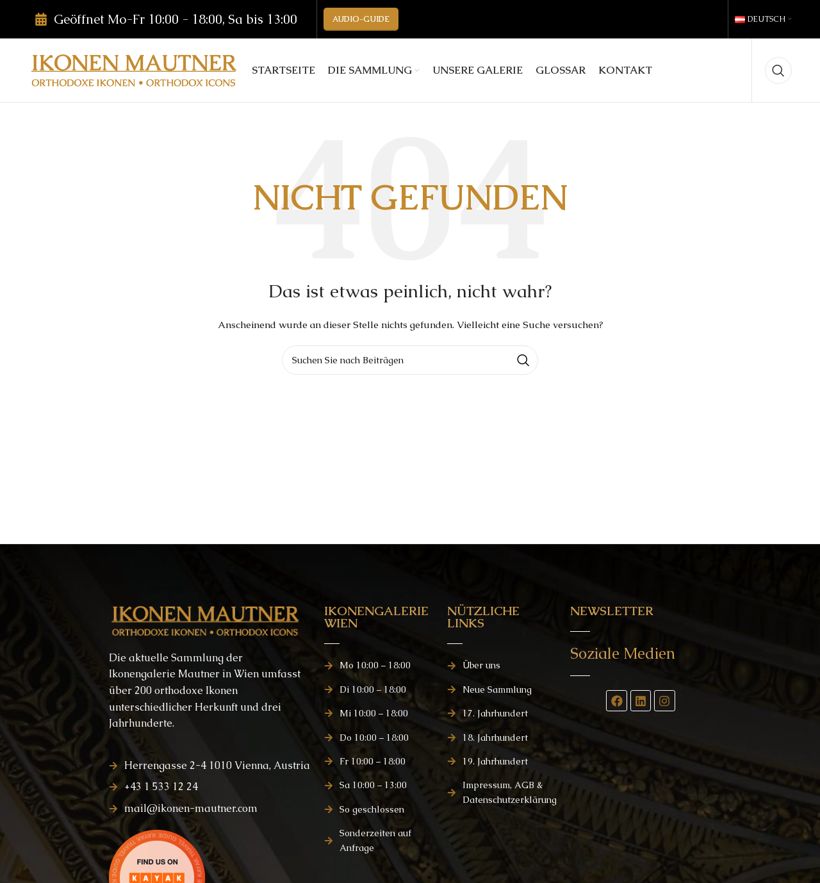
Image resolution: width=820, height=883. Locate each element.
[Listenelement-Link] (210, 765)
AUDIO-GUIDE (361, 19)
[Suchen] (778, 70)
